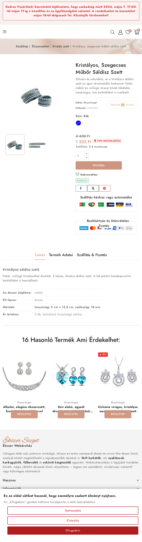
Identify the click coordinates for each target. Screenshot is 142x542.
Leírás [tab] (40, 255)
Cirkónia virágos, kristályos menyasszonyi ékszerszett (118, 409)
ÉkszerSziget (90, 102)
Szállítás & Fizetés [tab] (92, 255)
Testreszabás (73, 510)
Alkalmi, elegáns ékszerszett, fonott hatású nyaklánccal (24, 409)
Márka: (79, 102)
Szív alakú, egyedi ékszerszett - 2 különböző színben (71, 411)
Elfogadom (73, 530)
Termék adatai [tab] (61, 255)
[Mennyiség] (80, 156)
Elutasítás (73, 520)
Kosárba (99, 165)
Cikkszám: (81, 108)
